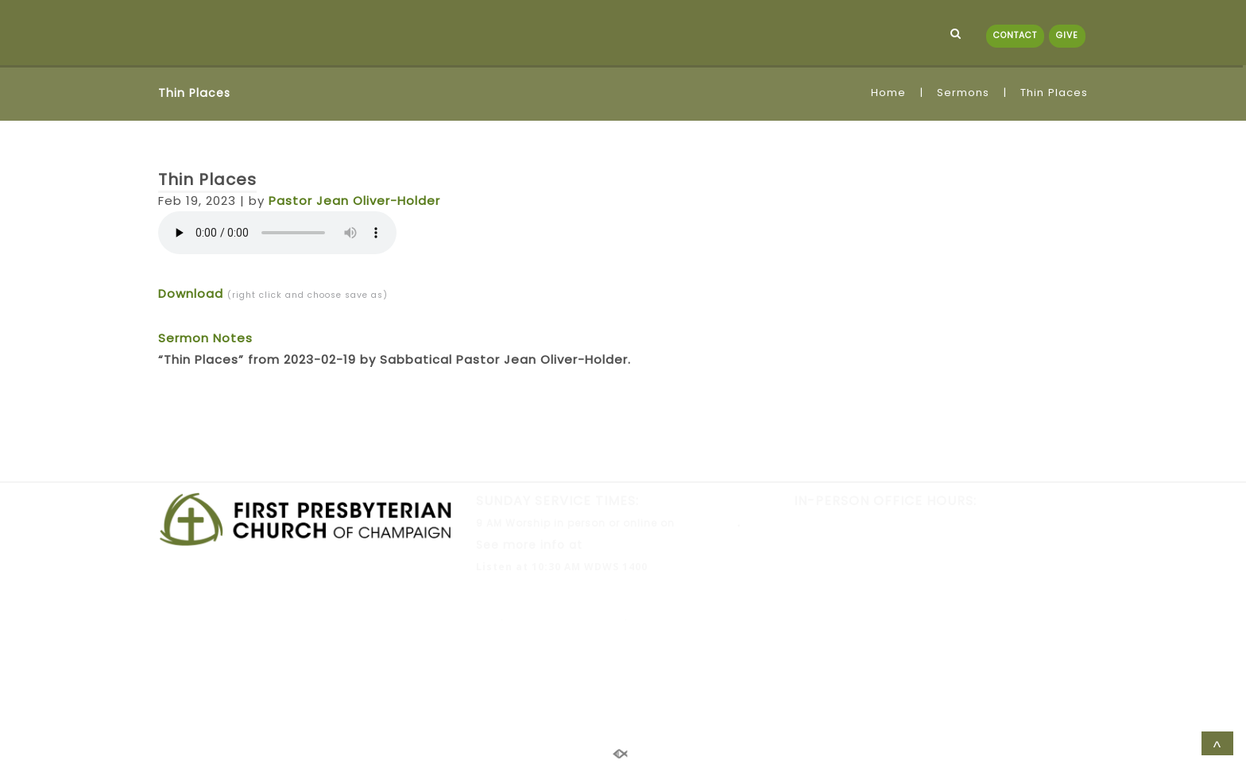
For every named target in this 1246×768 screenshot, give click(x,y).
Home (888, 92)
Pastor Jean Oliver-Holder (354, 200)
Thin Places (207, 179)
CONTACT (1015, 35)
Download (190, 293)
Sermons (963, 92)
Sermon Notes (205, 338)
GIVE (1067, 35)
